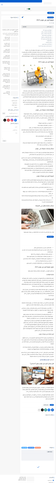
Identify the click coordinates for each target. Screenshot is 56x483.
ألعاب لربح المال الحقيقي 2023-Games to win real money (6, 39)
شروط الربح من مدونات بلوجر (47, 35)
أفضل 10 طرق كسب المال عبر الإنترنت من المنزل (10, 30)
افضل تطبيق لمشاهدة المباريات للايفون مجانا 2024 (6, 51)
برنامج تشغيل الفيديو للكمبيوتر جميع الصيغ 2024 (6, 63)
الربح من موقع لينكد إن (44, 360)
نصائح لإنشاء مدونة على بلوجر (46, 33)
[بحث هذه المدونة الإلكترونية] (11, 113)
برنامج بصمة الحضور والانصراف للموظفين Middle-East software (6, 81)
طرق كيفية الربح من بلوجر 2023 (46, 39)
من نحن (26, 1)
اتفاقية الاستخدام (31, 1)
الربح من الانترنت (24, 4)
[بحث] (2, 4)
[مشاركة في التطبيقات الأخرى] (39, 410)
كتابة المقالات (49, 40)
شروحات (11, 4)
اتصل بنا (18, 1)
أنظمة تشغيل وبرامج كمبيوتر (33, 4)
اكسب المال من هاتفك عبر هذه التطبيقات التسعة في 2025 (7, 45)
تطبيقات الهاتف (17, 4)
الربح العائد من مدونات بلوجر (47, 44)
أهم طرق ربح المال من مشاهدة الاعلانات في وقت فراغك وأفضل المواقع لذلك (6, 87)
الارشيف (22, 1)
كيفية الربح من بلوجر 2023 (47, 30)
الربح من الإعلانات (49, 42)
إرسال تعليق (50, 451)
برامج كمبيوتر (15, 103)
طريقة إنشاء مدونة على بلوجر (46, 32)
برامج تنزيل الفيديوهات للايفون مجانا (6, 93)
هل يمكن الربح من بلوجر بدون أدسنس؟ (45, 46)
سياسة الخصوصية (38, 1)
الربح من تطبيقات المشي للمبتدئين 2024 (7, 69)
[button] (49, 410)
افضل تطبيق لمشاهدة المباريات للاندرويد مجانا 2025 (6, 57)
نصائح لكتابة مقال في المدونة (46, 37)
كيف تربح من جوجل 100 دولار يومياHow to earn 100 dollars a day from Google (6, 75)
